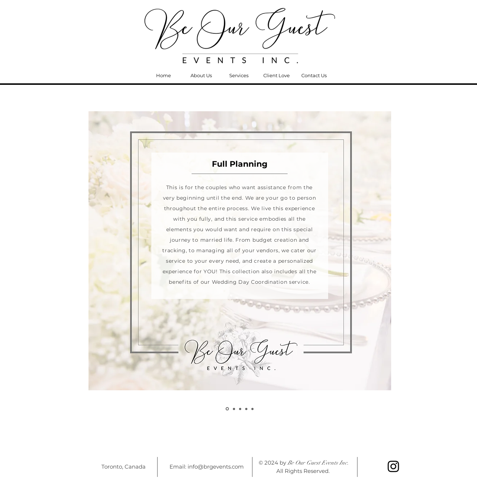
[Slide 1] (252, 409)
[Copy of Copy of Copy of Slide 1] (234, 409)
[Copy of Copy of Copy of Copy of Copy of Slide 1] (246, 409)
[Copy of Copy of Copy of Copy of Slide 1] (240, 409)
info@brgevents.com (216, 466)
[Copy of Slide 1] (227, 409)
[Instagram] (393, 466)
